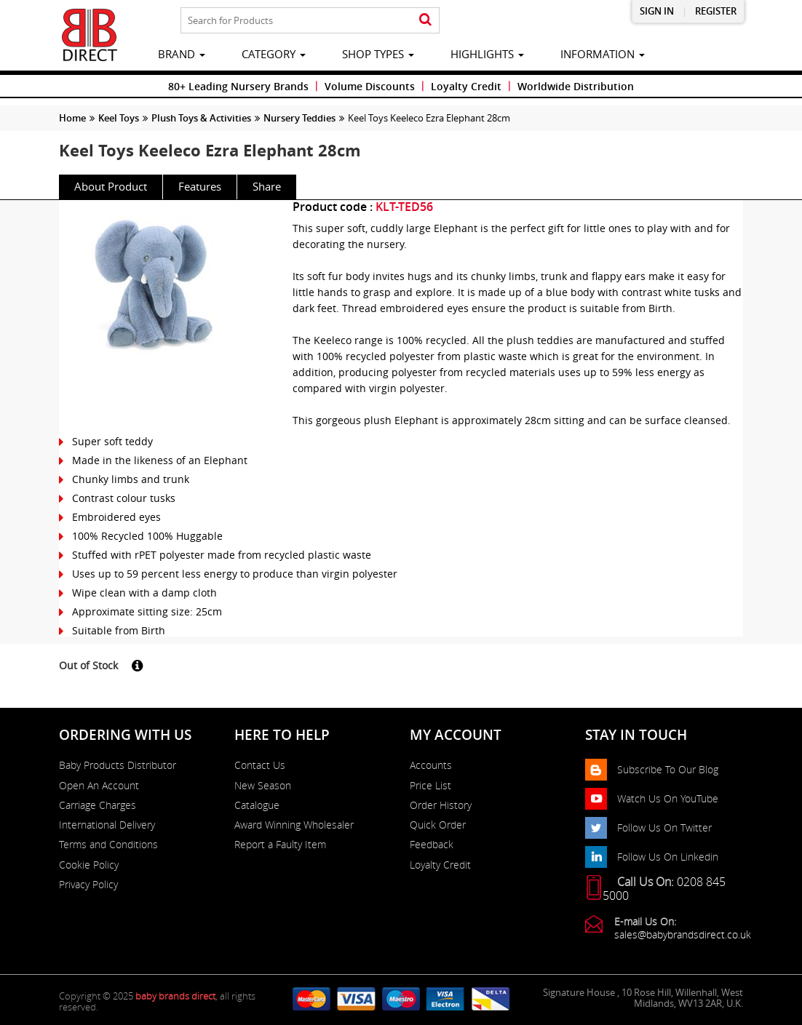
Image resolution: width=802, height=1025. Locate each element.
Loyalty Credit (466, 86)
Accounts (431, 765)
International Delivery (107, 825)
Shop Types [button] (378, 54)
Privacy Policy (88, 884)
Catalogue (256, 805)
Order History (441, 805)
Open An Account (99, 785)
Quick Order (438, 825)
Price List (430, 785)
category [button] (274, 54)
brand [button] (181, 54)
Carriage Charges (97, 805)
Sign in (657, 11)
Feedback (431, 844)
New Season (262, 785)
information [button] (602, 54)
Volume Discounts (370, 86)
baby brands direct (175, 995)
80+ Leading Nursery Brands (238, 86)
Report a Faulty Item (280, 844)
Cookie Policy (89, 865)
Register (716, 11)
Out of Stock (88, 665)
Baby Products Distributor (117, 765)
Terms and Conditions (108, 844)
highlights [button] (487, 54)
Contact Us (259, 765)
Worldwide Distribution (575, 86)
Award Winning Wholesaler (294, 825)
